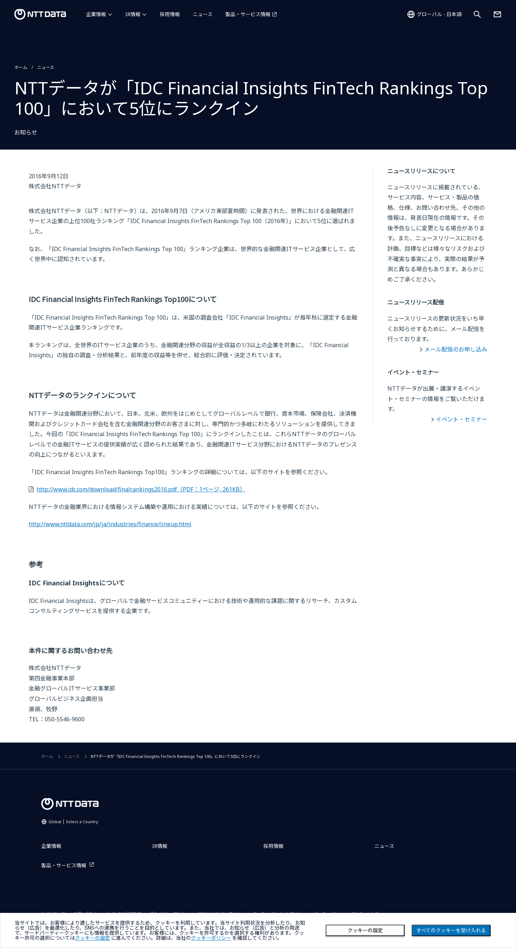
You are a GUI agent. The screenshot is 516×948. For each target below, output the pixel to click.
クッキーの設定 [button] (92, 938)
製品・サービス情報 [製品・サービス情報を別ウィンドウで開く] (248, 14)
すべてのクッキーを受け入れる (451, 930)
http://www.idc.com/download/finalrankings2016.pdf (141, 489)
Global (73, 821)
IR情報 (132, 14)
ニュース (202, 14)
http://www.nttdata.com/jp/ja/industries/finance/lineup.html (110, 524)
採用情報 (170, 14)
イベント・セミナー (461, 419)
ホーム (20, 67)
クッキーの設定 (365, 930)
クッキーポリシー (211, 938)
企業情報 (96, 14)
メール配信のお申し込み (455, 349)
